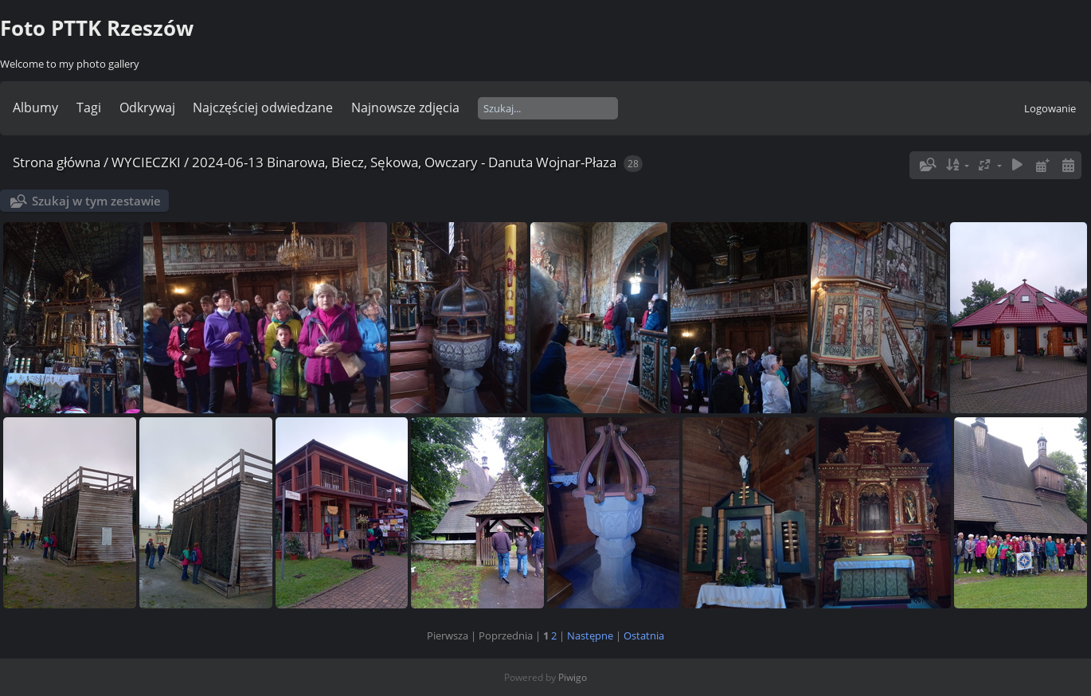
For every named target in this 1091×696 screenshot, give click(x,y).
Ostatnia (644, 635)
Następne (590, 635)
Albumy (35, 107)
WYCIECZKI (146, 162)
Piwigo (572, 677)
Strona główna (56, 162)
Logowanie (1050, 108)
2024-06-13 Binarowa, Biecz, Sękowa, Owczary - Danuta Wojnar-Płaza (404, 162)
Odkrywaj (147, 107)
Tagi (88, 107)
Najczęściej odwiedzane (263, 107)
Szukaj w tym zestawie (96, 201)
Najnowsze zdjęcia (405, 107)
